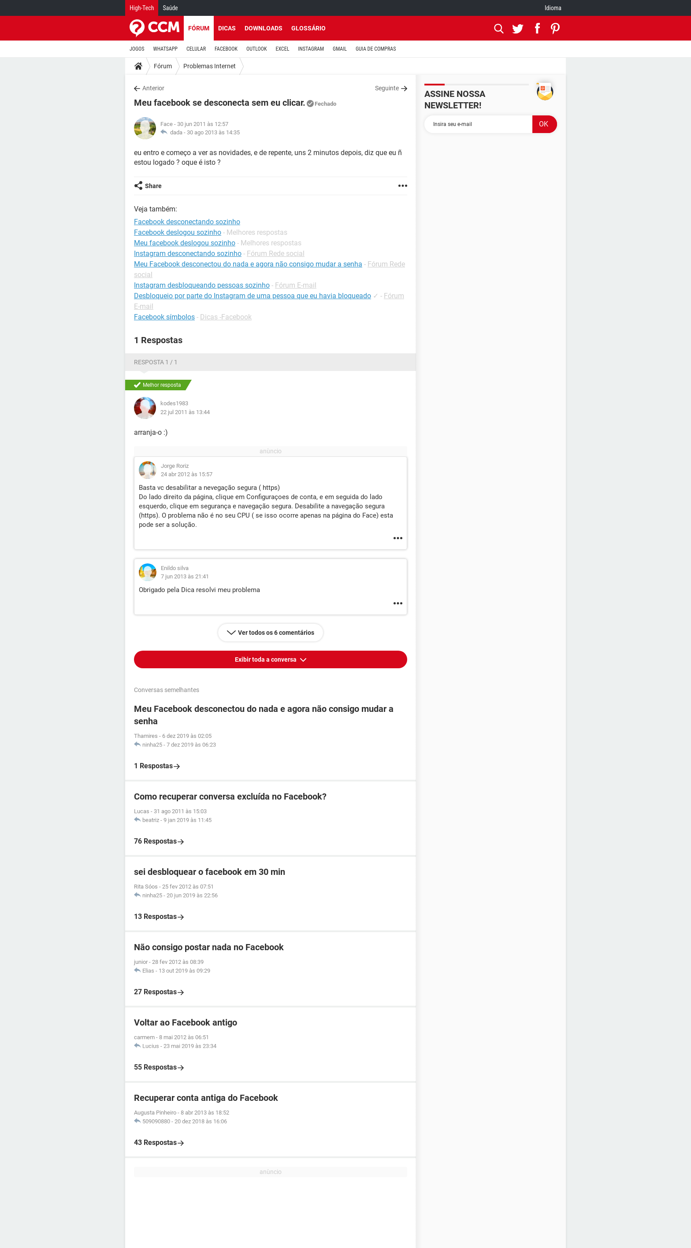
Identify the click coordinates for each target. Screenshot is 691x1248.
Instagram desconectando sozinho (187, 253)
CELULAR (196, 49)
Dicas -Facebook (226, 317)
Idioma (553, 7)
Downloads (263, 28)
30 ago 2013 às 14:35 (213, 132)
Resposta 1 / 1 (156, 362)
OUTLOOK (256, 49)
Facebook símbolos (164, 317)
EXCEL (282, 49)
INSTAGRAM (311, 49)
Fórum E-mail (295, 285)
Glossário (308, 28)
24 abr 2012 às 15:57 (186, 474)
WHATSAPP (165, 49)
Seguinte (387, 88)
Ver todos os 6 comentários (276, 632)
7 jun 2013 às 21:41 (185, 576)
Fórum (198, 28)
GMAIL (340, 49)
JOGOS (137, 49)
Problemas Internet (209, 66)
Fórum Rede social (276, 253)
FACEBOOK (226, 49)
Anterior (153, 88)
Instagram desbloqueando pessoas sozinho (202, 285)
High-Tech (142, 7)
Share (153, 185)
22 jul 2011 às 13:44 (185, 412)
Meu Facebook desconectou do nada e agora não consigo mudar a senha (248, 264)
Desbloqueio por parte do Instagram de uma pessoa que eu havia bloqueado (252, 296)
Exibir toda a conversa (266, 659)
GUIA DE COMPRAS (376, 49)
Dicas (227, 28)
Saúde (170, 7)
